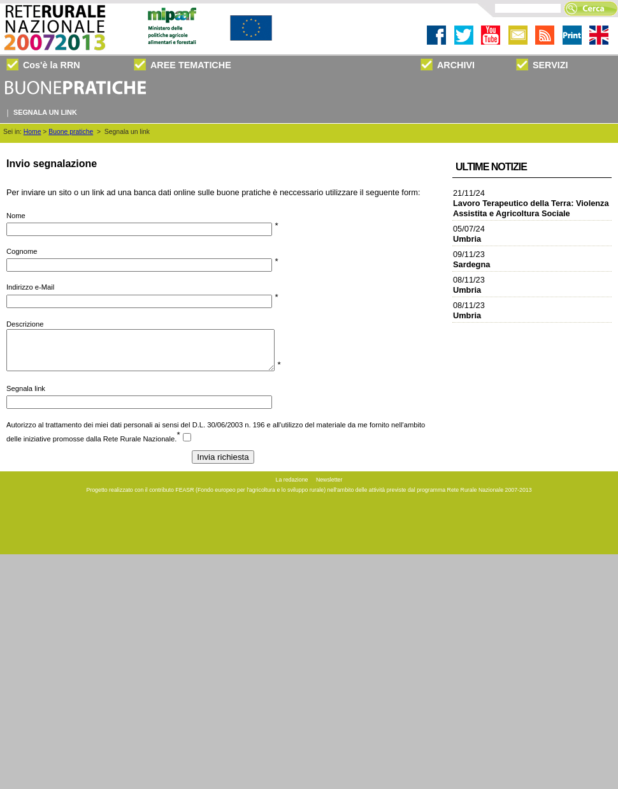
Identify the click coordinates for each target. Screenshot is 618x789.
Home (32, 131)
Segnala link (25, 396)
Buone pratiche (70, 131)
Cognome (22, 251)
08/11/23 (469, 285)
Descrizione (24, 324)
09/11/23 (471, 259)
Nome (15, 215)
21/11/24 (531, 203)
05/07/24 (469, 234)
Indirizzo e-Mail (30, 287)
